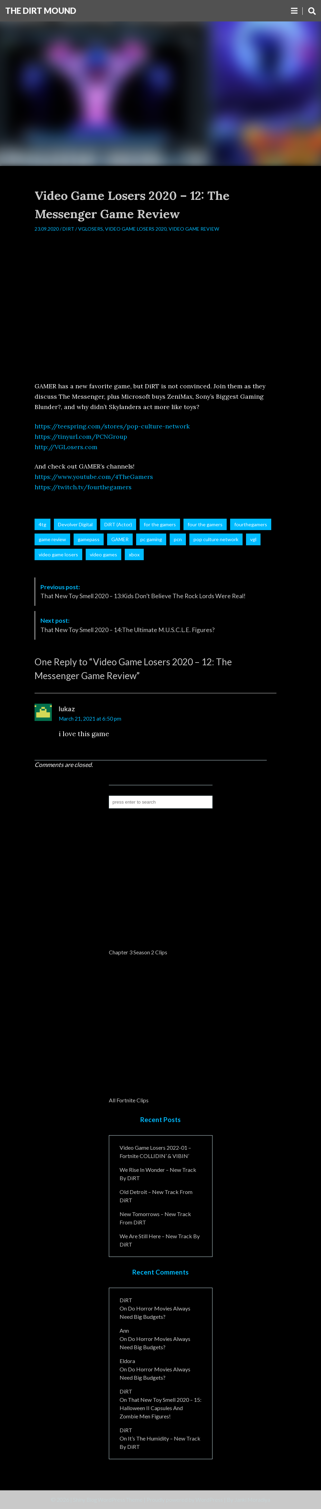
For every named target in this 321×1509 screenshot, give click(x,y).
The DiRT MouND (40, 11)
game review (52, 539)
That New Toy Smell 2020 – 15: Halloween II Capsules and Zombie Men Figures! (160, 1407)
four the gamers (205, 524)
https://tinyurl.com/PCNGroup (81, 437)
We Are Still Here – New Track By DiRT (160, 1240)
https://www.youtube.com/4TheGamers (94, 477)
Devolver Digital (75, 524)
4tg (42, 524)
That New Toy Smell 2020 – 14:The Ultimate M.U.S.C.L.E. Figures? (127, 625)
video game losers (58, 554)
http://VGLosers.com (66, 447)
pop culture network (215, 539)
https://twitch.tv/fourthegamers (83, 487)
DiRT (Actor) (118, 524)
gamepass (89, 539)
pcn (178, 539)
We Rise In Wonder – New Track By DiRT (158, 1173)
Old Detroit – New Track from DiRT (156, 1195)
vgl (253, 539)
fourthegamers (250, 524)
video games (103, 554)
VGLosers (90, 229)
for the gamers (160, 524)
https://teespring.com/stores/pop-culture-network (112, 426)
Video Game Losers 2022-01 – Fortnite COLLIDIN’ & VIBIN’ (155, 1151)
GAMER (120, 539)
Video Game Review (194, 229)
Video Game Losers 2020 (136, 229)
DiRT (68, 229)
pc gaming (151, 539)
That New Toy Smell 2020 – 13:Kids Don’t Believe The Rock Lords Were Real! (143, 591)
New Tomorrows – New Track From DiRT (155, 1218)
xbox (134, 554)
